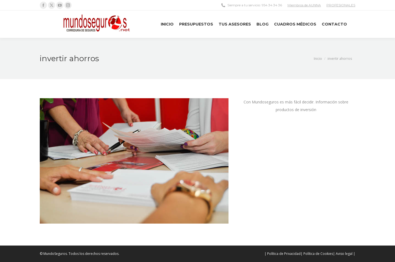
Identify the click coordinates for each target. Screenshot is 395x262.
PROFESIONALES (340, 5)
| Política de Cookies (317, 253)
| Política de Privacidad (282, 253)
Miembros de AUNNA (304, 5)
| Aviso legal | (344, 253)
